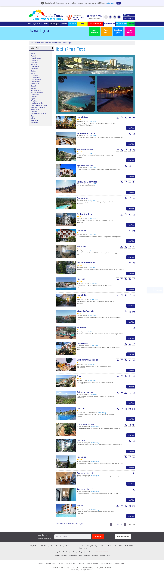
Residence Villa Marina (84, 214)
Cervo (33, 73)
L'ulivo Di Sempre (82, 343)
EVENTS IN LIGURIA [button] (95, 24)
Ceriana (33, 71)
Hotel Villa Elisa (82, 295)
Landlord (87, 555)
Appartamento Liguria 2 (85, 489)
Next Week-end (70, 563)
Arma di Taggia (67, 43)
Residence (95, 555)
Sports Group (106, 31)
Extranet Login (119, 563)
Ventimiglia (34, 122)
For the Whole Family (57, 546)
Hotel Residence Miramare (86, 262)
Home (29, 24)
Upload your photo (118, 31)
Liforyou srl (79, 570)
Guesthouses (73, 555)
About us (46, 24)
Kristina (79, 376)
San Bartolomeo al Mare (39, 105)
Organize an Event (61, 552)
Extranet (131, 24)
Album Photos (129, 31)
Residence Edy (81, 327)
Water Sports (83, 548)
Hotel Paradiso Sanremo (85, 149)
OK (118, 3)
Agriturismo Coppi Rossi (85, 165)
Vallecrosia (34, 120)
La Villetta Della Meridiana (85, 424)
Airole (33, 54)
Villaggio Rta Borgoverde (85, 311)
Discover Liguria (54, 24)
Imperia (33, 88)
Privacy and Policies (106, 563)
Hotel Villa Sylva (82, 117)
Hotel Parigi (81, 279)
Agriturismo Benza (83, 198)
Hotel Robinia (81, 230)
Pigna (33, 99)
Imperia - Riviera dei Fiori (53, 43)
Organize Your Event (94, 31)
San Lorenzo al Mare (38, 107)
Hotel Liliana (81, 408)
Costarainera (35, 77)
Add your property (121, 24)
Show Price (131, 128)
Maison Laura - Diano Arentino (87, 181)
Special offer (87, 552)
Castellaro (34, 69)
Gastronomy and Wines (73, 546)
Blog (80, 552)
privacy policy (111, 3)
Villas (108, 555)
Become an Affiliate (122, 536)
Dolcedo (33, 86)
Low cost (60, 563)
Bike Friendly (45, 546)
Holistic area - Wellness (106, 546)
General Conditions (92, 563)
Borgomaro (34, 62)
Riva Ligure (35, 101)
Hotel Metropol (82, 457)
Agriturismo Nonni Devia (85, 392)
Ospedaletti (35, 94)
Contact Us (63, 24)
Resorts (102, 555)
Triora (33, 118)
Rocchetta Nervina (37, 103)
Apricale (33, 56)
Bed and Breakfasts (61, 555)
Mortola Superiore (37, 92)
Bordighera (34, 60)
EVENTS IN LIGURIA (101, 552)
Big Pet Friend (34, 546)
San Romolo (35, 109)
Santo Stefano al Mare (38, 114)
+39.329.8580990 (94, 16)
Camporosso (35, 67)
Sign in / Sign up (129, 18)
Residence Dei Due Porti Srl (86, 133)
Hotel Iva (80, 505)
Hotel (80, 555)
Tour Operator (72, 24)
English (129, 15)
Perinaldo (34, 97)
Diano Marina (35, 82)
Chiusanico (34, 75)
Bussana (34, 64)
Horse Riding (119, 546)
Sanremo (34, 112)
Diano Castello (36, 79)
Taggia (33, 116)
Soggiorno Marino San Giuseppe (87, 359)
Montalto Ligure (36, 90)
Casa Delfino (81, 440)
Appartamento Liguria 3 (85, 473)
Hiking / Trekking (92, 546)
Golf (83, 546)
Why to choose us (37, 24)
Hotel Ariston (81, 246)
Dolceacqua (35, 84)
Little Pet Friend (130, 546)
